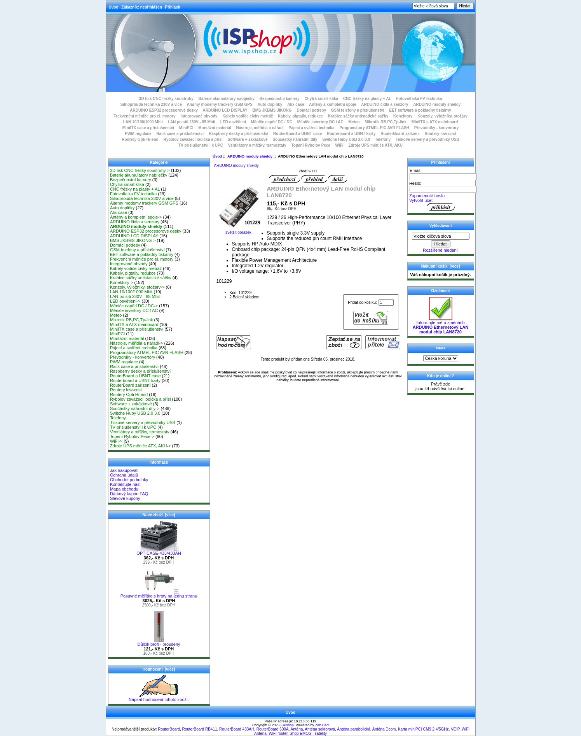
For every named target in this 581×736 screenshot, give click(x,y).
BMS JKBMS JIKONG (272, 110)
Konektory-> (121, 282)
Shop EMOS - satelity (308, 733)
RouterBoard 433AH (236, 729)
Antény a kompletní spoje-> (136, 217)
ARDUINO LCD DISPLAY (225, 110)
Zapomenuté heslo (427, 195)
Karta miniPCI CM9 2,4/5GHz (423, 729)
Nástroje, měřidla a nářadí (260, 128)
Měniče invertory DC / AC (320, 122)
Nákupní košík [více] (440, 266)
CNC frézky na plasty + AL (367, 98)
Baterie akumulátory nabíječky (226, 98)
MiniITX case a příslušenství (148, 128)
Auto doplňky (270, 104)
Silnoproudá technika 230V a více (151, 104)
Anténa (297, 729)
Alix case (295, 104)
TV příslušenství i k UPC (200, 145)
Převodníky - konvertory (436, 128)
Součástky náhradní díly (294, 139)
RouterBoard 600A (272, 729)
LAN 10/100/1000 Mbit (143, 122)
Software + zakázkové (248, 139)
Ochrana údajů (124, 475)
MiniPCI (186, 128)
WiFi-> (116, 441)
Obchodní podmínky (129, 479)
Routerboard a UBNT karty (351, 133)
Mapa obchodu (124, 489)
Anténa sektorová (320, 729)
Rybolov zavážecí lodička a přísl (192, 139)
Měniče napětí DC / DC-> (134, 305)
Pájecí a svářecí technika (312, 128)
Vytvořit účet (421, 200)
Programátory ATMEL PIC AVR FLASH (374, 128)
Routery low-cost (440, 133)
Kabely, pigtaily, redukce (300, 116)
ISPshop (287, 725)
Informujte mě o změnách (441, 325)
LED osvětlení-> (125, 301)
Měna (440, 348)
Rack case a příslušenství (180, 133)
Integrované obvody (198, 116)
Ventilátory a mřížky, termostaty (257, 145)
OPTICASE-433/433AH (158, 551)
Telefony (383, 139)
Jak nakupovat (124, 470)
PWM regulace (138, 133)
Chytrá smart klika (321, 98)
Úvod (114, 7)
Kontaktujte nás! (125, 484)
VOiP (455, 729)
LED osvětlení (233, 122)
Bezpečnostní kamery (280, 98)
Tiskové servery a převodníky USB (427, 139)
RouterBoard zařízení (400, 133)
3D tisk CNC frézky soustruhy (166, 98)
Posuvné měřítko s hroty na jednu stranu (158, 594)
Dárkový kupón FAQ (129, 493)
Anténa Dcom (384, 729)
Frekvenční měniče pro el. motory (144, 116)
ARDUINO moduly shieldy (249, 156)
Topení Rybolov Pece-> (132, 436)
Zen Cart (322, 725)
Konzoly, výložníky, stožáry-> (137, 287)
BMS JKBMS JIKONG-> (133, 240)
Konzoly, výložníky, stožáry (442, 116)
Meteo (354, 122)
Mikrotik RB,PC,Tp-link (386, 122)
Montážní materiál (214, 128)
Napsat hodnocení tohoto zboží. (159, 697)
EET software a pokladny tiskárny (420, 110)
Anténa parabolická (353, 729)
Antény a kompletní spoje (332, 104)
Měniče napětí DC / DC (271, 122)
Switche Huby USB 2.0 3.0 (346, 139)
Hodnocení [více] (159, 669)
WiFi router (278, 733)
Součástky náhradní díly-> (135, 408)
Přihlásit (172, 7)
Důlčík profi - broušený (158, 642)
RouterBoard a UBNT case (297, 133)
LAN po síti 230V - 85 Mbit (191, 122)
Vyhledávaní (440, 225)
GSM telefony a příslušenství (357, 110)
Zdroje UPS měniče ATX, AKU (375, 145)
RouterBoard (169, 729)
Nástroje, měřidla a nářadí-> (136, 343)
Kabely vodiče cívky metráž (247, 116)
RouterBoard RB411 (199, 729)
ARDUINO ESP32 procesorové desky (164, 110)
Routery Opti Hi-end (140, 139)
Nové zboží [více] (159, 515)
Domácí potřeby (311, 110)
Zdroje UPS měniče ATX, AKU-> (140, 445)
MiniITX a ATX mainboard (435, 122)
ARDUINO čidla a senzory (384, 104)
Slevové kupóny (125, 498)
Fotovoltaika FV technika (419, 98)
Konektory (402, 116)
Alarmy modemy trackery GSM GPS (220, 104)
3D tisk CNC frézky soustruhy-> (140, 170)
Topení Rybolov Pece (310, 145)
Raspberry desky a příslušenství (238, 133)
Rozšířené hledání (440, 250)
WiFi (339, 145)
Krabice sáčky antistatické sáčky (358, 116)
